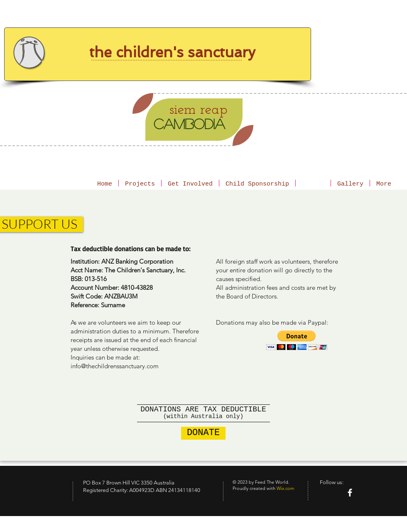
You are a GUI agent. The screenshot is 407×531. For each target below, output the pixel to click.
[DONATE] (203, 433)
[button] (296, 340)
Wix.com (285, 488)
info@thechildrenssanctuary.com (115, 366)
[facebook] (350, 492)
